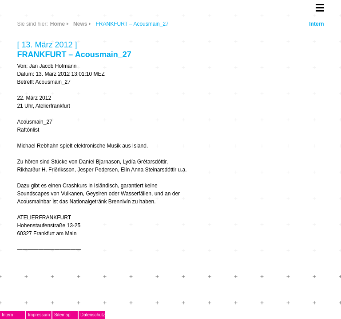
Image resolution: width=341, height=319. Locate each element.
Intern (316, 24)
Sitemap (62, 314)
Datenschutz (92, 314)
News (80, 24)
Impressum (39, 314)
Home (57, 24)
